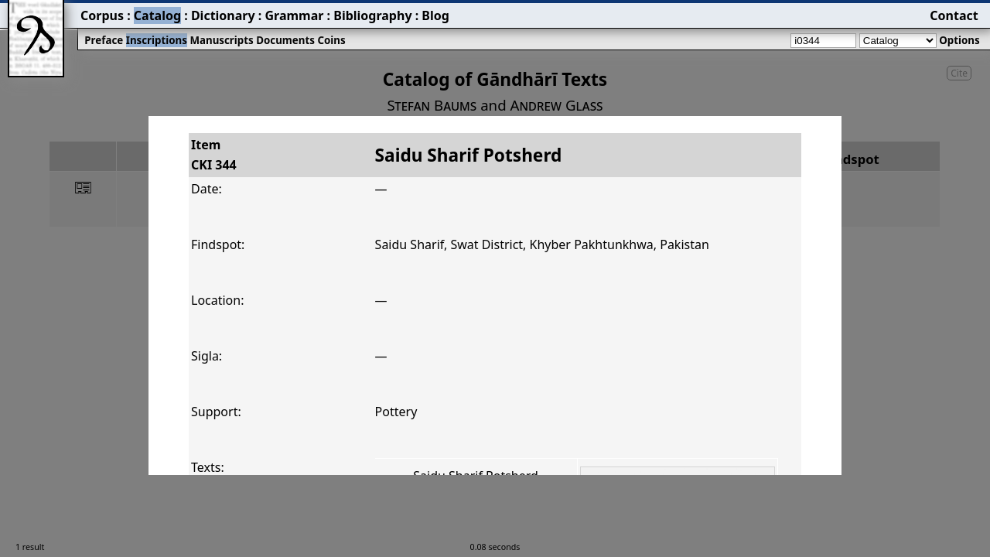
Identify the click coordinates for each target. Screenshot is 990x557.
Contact (954, 15)
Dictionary (223, 15)
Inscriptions (156, 40)
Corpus (102, 15)
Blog (435, 15)
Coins (331, 40)
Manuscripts (221, 40)
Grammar (294, 15)
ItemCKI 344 (214, 154)
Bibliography (372, 15)
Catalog (157, 15)
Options (959, 40)
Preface (103, 40)
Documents (285, 40)
